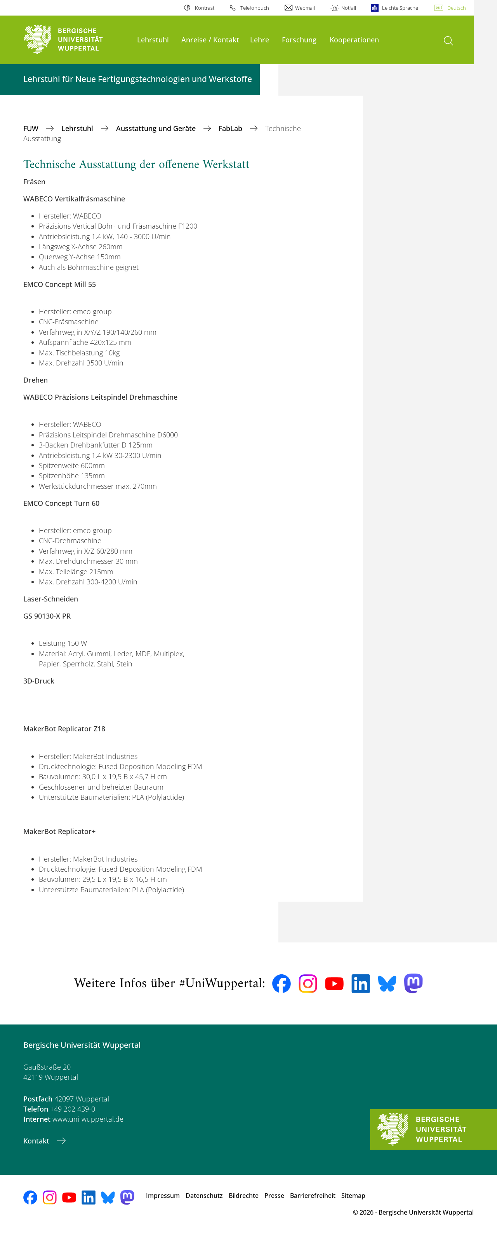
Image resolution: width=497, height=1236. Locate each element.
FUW (31, 128)
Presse (274, 1195)
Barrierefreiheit (312, 1195)
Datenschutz (204, 1195)
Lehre (259, 39)
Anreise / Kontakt (210, 39)
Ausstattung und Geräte (157, 128)
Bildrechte (244, 1195)
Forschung (299, 39)
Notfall (348, 7)
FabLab (231, 128)
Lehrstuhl (153, 39)
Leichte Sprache (400, 7)
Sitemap (353, 1195)
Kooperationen (354, 39)
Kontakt (37, 1140)
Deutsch (456, 7)
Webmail (305, 7)
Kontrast (204, 7)
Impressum (163, 1195)
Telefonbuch (254, 7)
